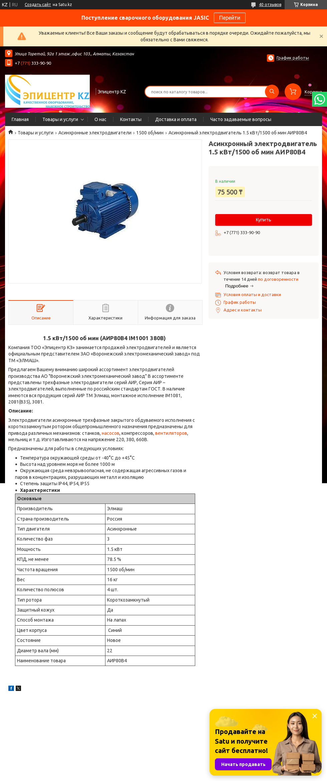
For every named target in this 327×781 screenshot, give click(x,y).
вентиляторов (171, 433)
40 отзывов (270, 4)
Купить (263, 219)
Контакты (130, 119)
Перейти (229, 18)
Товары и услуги (60, 119)
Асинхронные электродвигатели (94, 132)
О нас (100, 119)
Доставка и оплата (176, 119)
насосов (110, 433)
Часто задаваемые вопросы (240, 119)
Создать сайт (38, 4)
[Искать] (272, 92)
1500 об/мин (150, 132)
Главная (20, 119)
